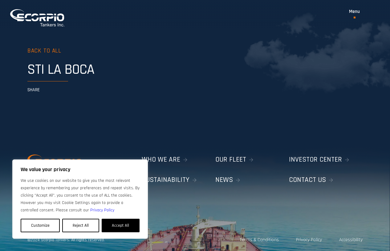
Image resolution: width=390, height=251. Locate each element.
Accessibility (351, 237)
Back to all (45, 50)
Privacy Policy (303, 237)
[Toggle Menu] (354, 13)
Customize (40, 225)
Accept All (120, 225)
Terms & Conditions (249, 237)
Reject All (81, 225)
